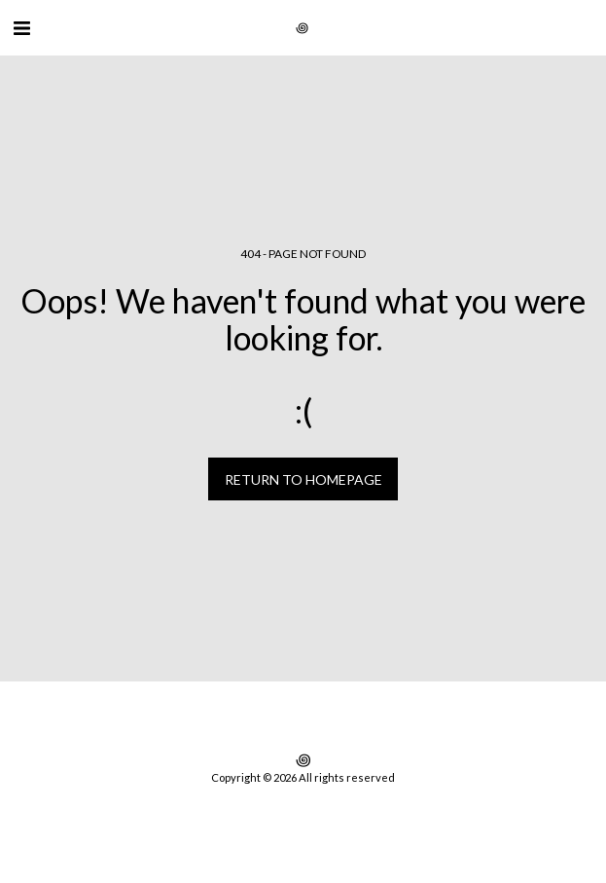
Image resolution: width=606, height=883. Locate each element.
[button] (21, 27)
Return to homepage (303, 479)
